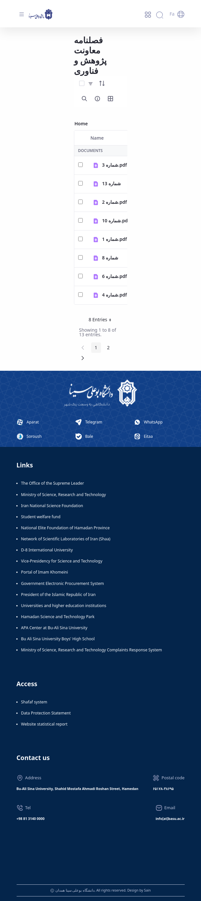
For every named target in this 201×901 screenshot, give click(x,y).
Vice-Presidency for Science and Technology (62, 561)
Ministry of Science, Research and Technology (63, 494)
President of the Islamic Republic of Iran (58, 594)
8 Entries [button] (102, 320)
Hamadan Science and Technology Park (58, 616)
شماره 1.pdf (114, 239)
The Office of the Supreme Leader (52, 483)
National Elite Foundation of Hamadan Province (65, 528)
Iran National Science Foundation (52, 505)
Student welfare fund (41, 517)
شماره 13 (111, 183)
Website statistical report (44, 724)
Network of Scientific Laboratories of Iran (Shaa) (65, 539)
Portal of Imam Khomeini (44, 572)
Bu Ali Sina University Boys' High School (58, 639)
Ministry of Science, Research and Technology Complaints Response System (91, 650)
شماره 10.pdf (115, 220)
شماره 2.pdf (114, 202)
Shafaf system (34, 702)
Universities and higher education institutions (64, 605)
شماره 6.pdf (114, 276)
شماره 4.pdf (114, 295)
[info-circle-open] (97, 98)
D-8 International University (47, 550)
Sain (147, 890)
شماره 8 (110, 258)
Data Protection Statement (46, 713)
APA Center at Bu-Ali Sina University (54, 628)
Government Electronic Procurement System (62, 583)
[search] (84, 98)
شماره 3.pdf (114, 165)
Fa (171, 14)
